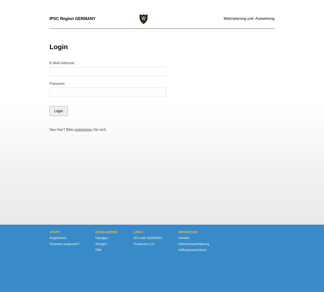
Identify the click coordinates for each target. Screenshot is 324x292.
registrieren (83, 130)
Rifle (98, 250)
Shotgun (101, 244)
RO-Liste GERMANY (148, 238)
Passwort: (57, 84)
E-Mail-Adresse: (62, 63)
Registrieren (58, 238)
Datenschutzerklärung (193, 244)
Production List (143, 244)
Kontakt (183, 238)
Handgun (101, 238)
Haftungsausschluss (192, 250)
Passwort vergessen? (65, 244)
